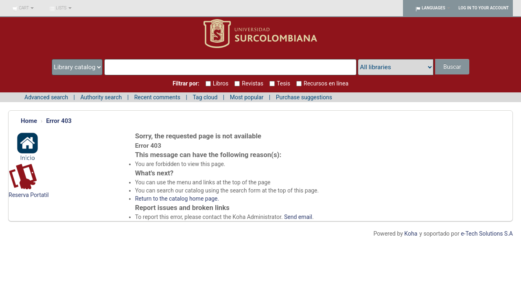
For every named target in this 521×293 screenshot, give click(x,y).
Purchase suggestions (304, 97)
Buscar (452, 66)
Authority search (101, 97)
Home (29, 121)
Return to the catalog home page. (177, 198)
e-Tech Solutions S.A (487, 233)
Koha (410, 233)
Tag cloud (205, 97)
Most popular (247, 97)
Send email (298, 217)
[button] (23, 8)
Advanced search (46, 97)
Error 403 (59, 121)
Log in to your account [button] (483, 8)
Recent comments (157, 97)
